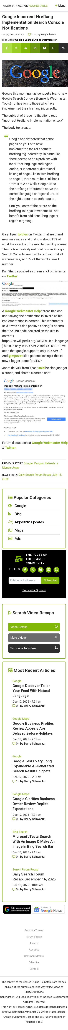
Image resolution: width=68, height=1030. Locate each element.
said (41, 368)
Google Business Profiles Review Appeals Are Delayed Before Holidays (33, 728)
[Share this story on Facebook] (7, 48)
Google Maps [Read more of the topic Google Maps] (20, 718)
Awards (34, 943)
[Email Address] (25, 580)
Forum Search (34, 936)
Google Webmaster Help (23, 311)
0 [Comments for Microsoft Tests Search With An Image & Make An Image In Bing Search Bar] (15, 856)
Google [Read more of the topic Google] (16, 681)
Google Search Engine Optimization (36, 39)
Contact (34, 968)
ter (13, 448)
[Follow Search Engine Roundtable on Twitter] (33, 570)
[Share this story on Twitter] (16, 48)
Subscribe (50, 580)
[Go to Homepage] (25, 5)
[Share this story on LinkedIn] (35, 48)
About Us (34, 949)
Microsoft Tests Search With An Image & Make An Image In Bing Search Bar (33, 841)
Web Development (57, 997)
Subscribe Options (34, 590)
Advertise (34, 962)
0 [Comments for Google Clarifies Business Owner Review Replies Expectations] (15, 819)
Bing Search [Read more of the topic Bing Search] (19, 831)
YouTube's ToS (33, 1021)
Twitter (11, 276)
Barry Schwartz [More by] (48, 34)
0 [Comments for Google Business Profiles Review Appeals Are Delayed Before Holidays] (15, 743)
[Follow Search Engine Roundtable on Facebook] (25, 570)
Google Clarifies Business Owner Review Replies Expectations (33, 804)
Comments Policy (34, 956)
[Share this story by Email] (54, 48)
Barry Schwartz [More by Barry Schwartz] (34, 706)
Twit (8, 448)
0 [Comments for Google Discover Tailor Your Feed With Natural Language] (15, 706)
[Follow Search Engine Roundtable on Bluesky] (41, 570)
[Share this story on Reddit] (25, 48)
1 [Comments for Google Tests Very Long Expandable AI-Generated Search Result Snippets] (15, 781)
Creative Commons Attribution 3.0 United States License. (34, 1011)
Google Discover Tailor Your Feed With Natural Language (31, 691)
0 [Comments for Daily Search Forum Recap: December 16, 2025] (15, 889)
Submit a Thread (34, 930)
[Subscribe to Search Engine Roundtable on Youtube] (48, 570)
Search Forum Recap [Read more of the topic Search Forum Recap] (25, 869)
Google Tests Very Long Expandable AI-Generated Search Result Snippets (33, 766)
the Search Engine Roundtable (36, 982)
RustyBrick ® (34, 997)
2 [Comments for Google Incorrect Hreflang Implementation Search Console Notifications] (30, 34)
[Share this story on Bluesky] (44, 48)
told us (22, 234)
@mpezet (15, 356)
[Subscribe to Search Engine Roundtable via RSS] (56, 570)
